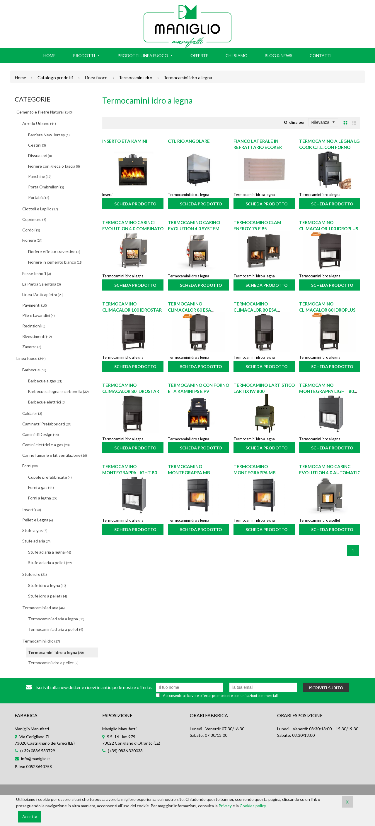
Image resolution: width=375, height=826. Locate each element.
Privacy (225, 805)
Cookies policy (253, 805)
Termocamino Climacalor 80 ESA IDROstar (255, 310)
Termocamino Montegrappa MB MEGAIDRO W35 (254, 472)
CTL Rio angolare (189, 141)
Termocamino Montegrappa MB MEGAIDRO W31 (189, 472)
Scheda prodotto (135, 203)
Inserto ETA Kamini (124, 141)
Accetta (29, 816)
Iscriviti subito (326, 687)
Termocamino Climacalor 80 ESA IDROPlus (189, 310)
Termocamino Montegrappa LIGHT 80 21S (326, 391)
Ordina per (294, 122)
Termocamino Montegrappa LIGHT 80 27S (129, 472)
